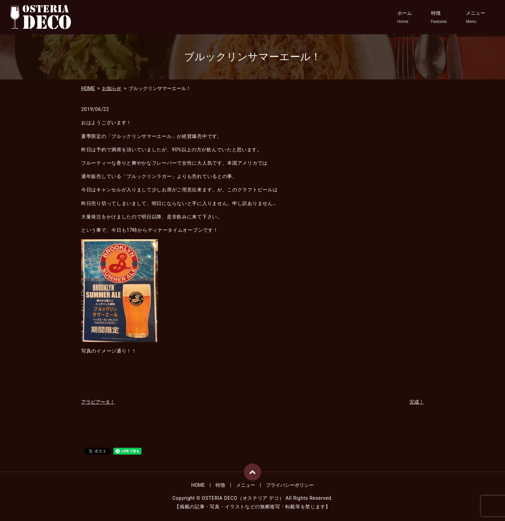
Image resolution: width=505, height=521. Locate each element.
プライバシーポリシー (290, 485)
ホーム (404, 17)
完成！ (416, 402)
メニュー (475, 17)
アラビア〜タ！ (98, 402)
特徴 (439, 17)
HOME (88, 88)
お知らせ (111, 88)
